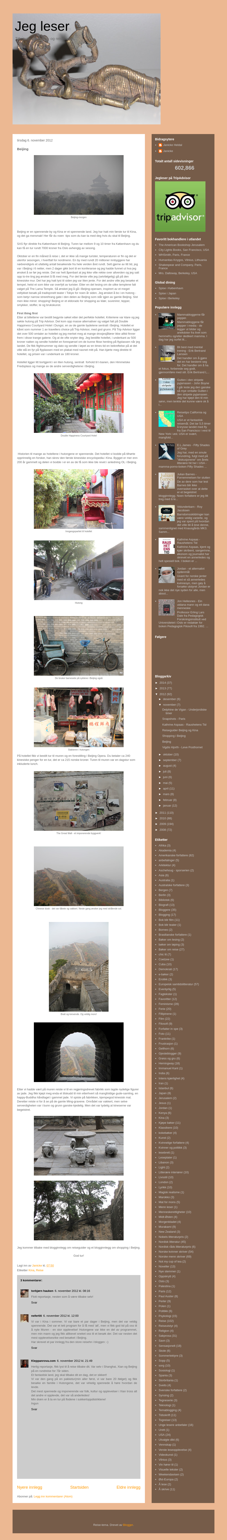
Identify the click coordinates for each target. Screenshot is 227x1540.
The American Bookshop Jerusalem (182, 245)
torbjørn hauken (42, 1291)
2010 (163, 818)
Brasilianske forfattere (173, 934)
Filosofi (163, 1023)
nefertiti (36, 1315)
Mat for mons (167, 1202)
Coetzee (164, 959)
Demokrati (165, 969)
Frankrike (165, 1038)
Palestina (164, 1286)
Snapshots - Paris (173, 718)
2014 (163, 682)
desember (170, 699)
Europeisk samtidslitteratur (176, 984)
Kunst (162, 1137)
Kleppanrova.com (43, 1360)
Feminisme (166, 1004)
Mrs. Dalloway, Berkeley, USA (178, 273)
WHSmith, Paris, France (174, 254)
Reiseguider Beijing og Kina (180, 730)
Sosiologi (164, 1370)
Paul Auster (166, 1296)
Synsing (164, 1395)
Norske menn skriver (172, 1256)
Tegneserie (166, 1400)
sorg (161, 1365)
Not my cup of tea (170, 1261)
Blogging (164, 914)
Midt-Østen (166, 1217)
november (170, 704)
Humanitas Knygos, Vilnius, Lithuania (183, 260)
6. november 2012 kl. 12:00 (61, 1315)
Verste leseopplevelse (173, 1449)
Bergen (163, 890)
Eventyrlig (165, 989)
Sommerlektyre (168, 1355)
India (162, 1073)
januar (167, 805)
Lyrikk (162, 1187)
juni (165, 777)
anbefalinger (167, 860)
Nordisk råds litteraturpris (175, 1246)
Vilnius (163, 1459)
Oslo (162, 1281)
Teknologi (165, 1405)
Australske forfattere (172, 885)
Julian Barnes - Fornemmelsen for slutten (193, 476)
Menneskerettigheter (172, 1212)
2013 (163, 688)
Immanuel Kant (168, 1068)
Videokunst (166, 1454)
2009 (163, 824)
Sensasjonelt (167, 1345)
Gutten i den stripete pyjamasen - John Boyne (193, 381)
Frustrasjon (166, 1043)
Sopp (162, 1360)
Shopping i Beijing (174, 735)
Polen (162, 1306)
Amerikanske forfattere (173, 855)
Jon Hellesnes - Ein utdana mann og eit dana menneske (193, 604)
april (166, 788)
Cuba (162, 964)
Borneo (163, 929)
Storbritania (166, 1380)
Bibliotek (164, 900)
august (168, 765)
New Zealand (167, 1231)
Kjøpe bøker (167, 1122)
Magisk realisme (169, 1192)
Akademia (165, 850)
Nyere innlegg (29, 1487)
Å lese (163, 1484)
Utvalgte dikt (167, 1439)
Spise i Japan (167, 293)
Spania (163, 1375)
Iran (161, 1083)
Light (162, 1167)
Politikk (163, 1311)
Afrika (162, 845)
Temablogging (168, 1410)
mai (166, 783)
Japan (162, 1093)
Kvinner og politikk (170, 1147)
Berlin (162, 895)
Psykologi (165, 1316)
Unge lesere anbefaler (173, 1425)
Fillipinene (165, 1013)
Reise (40, 1270)
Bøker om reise (168, 949)
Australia (164, 880)
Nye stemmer (167, 1271)
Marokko (164, 1197)
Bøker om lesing (169, 939)
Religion (164, 1330)
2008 (163, 829)
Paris (162, 1291)
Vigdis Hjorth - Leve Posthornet (182, 747)
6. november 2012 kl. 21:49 (74, 1360)
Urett (162, 1430)
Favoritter (165, 999)
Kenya (163, 1113)
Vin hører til (166, 1464)
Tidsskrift (164, 1415)
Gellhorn (164, 1048)
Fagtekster (165, 994)
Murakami (165, 1226)
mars (166, 794)
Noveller (164, 1266)
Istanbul (164, 1088)
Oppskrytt (165, 1276)
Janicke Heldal (172, 145)
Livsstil (163, 1177)
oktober (168, 754)
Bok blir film (166, 920)
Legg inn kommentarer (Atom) (53, 1496)
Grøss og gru (167, 1058)
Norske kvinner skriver (173, 1251)
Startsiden (79, 1487)
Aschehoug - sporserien (174, 870)
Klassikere (165, 1127)
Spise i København (171, 288)
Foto (161, 1033)
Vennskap (165, 1444)
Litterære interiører (171, 1172)
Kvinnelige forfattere (172, 1142)
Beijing (166, 741)
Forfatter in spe (168, 1028)
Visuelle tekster (168, 1469)
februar (168, 800)
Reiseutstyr (166, 1325)
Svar (34, 1302)
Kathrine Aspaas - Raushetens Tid (188, 541)
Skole (162, 1350)
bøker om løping (169, 944)
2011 (163, 812)
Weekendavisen (169, 1474)
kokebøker (165, 1132)
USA (162, 1434)
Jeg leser (42, 26)
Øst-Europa (166, 1479)
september (170, 760)
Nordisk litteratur (169, 1241)
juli (165, 771)
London (163, 1182)
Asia (161, 875)
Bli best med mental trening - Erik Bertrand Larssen (191, 350)
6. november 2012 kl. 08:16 (72, 1291)
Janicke (168, 151)
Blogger (128, 1525)
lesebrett (164, 1152)
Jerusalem (165, 1098)
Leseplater (165, 1157)
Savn (162, 1340)
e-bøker (164, 974)
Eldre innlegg (128, 1487)
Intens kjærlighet (169, 1078)
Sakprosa (165, 1335)
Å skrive (164, 1489)
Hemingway (166, 1063)
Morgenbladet (168, 1221)
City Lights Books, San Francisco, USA (184, 250)
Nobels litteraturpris (171, 1237)
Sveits (162, 1385)
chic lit (163, 954)
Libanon (164, 1162)
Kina (31, 1270)
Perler (162, 1301)
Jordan (163, 1108)
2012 (163, 694)
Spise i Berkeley (169, 298)
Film (161, 1018)
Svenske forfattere (170, 1390)
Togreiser (164, 1420)
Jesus (162, 1103)
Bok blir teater (168, 924)
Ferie (162, 1009)
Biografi (163, 905)
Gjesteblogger (168, 1053)
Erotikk (163, 979)
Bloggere (164, 909)
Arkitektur (165, 865)
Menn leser (166, 1207)
